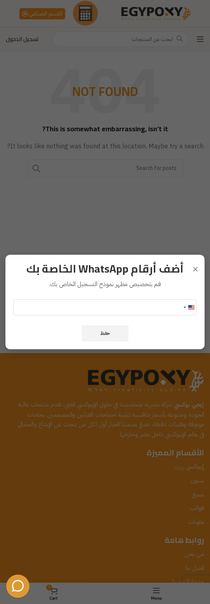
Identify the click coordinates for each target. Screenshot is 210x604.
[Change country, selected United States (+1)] (188, 307)
